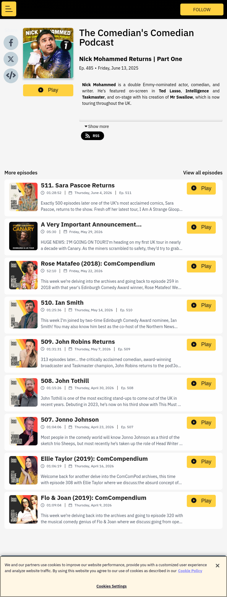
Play (48, 90)
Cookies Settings (111, 589)
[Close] (217, 568)
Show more (96, 126)
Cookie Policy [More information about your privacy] (190, 573)
